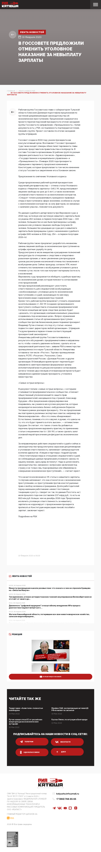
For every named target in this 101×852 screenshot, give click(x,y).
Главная (11, 91)
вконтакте (63, 742)
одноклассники (30, 752)
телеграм (26, 741)
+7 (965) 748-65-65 (66, 799)
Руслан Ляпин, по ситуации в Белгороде (69, 720)
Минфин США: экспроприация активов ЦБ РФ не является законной (69, 709)
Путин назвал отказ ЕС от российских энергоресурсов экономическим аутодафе (25, 722)
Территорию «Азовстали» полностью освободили (26, 709)
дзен (60, 752)
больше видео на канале (50, 677)
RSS (12, 818)
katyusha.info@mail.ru (67, 794)
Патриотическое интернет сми (50, 788)
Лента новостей (32, 32)
